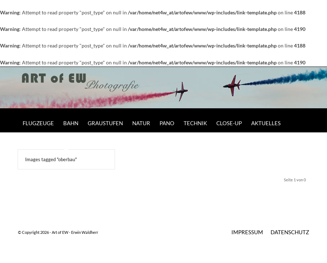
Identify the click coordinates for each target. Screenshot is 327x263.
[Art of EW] (81, 90)
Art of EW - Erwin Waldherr (75, 232)
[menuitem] (38, 123)
